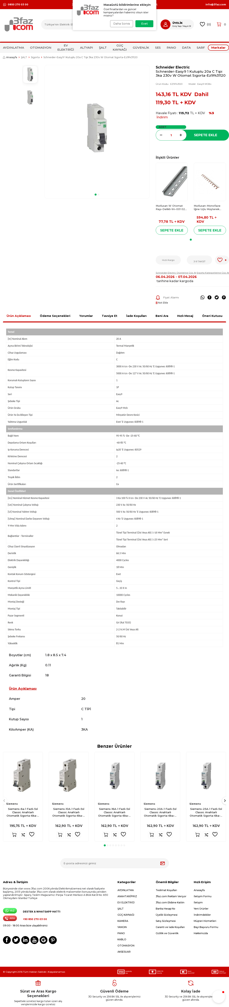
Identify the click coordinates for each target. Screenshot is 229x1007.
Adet (162, 126)
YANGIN (122, 927)
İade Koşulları (136, 316)
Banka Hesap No (165, 908)
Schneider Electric (173, 67)
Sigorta (35, 57)
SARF (201, 47)
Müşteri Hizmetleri (205, 920)
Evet (144, 23)
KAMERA (122, 920)
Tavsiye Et (109, 316)
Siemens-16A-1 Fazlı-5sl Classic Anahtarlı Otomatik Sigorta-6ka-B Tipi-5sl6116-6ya (114, 812)
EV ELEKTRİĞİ (65, 47)
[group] (97, 128)
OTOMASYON (40, 47)
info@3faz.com (216, 4)
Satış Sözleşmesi (166, 920)
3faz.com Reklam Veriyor (171, 896)
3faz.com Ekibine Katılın (170, 902)
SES (158, 47)
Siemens (12, 803)
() (205, 24)
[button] (96, 195)
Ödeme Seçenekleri (55, 316)
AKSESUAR (124, 951)
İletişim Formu (202, 896)
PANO (171, 47)
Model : (200, 84)
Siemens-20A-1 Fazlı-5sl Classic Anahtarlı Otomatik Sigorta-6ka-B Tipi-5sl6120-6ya (160, 812)
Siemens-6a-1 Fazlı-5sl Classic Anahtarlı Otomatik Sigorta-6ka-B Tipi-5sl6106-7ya (23, 812)
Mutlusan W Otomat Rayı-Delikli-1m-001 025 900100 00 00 (171, 207)
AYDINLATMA (13, 47)
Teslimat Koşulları (166, 890)
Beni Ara (162, 316)
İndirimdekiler (202, 914)
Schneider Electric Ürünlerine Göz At (176, 272)
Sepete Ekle (205, 135)
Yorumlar (86, 316)
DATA (186, 47)
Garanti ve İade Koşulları (170, 927)
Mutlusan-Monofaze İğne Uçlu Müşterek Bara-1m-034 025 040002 (207, 207)
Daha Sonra (121, 23)
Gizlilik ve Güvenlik (167, 933)
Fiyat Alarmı (167, 297)
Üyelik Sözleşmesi (166, 914)
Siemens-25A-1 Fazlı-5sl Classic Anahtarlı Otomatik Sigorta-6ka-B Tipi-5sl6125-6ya (206, 812)
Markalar (218, 47)
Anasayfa (10, 57)
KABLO (121, 939)
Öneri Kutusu (212, 316)
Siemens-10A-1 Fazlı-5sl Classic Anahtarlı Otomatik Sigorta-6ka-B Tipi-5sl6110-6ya (68, 812)
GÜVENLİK (141, 47)
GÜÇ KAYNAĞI (120, 47)
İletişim (198, 902)
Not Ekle (162, 302)
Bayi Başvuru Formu (206, 927)
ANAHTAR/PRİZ (127, 896)
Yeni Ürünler (201, 908)
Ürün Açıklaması (19, 316)
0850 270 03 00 (15, 4)
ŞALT (103, 47)
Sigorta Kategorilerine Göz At (213, 272)
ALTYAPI (86, 47)
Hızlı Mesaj (185, 316)
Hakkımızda (201, 933)
